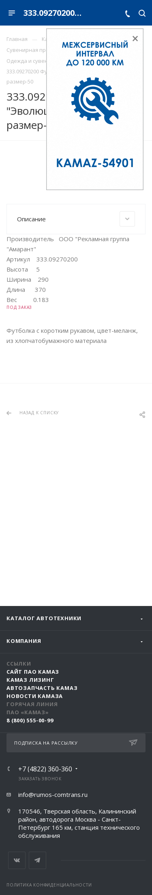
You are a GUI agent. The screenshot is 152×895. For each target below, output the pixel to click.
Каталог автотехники (43, 618)
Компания (23, 640)
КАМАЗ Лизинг (30, 679)
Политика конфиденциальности (49, 885)
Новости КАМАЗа (34, 696)
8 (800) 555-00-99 (30, 720)
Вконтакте (17, 860)
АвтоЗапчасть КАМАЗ (41, 688)
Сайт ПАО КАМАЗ (32, 671)
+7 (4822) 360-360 (45, 769)
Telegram (37, 860)
